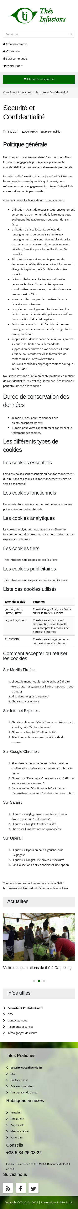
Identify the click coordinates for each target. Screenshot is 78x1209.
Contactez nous (15, 1020)
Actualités (14, 1112)
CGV (8, 1014)
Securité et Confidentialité (23, 1008)
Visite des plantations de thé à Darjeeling (37, 968)
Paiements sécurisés (18, 1027)
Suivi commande (15, 58)
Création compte (15, 44)
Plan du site (15, 1118)
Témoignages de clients (20, 1033)
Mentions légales (18, 1131)
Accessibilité (15, 1125)
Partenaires (15, 1137)
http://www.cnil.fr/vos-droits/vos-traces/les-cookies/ (35, 888)
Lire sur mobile (51, 131)
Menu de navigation (39, 79)
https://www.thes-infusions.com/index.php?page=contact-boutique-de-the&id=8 (42, 364)
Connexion (11, 51)
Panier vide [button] (12, 66)
